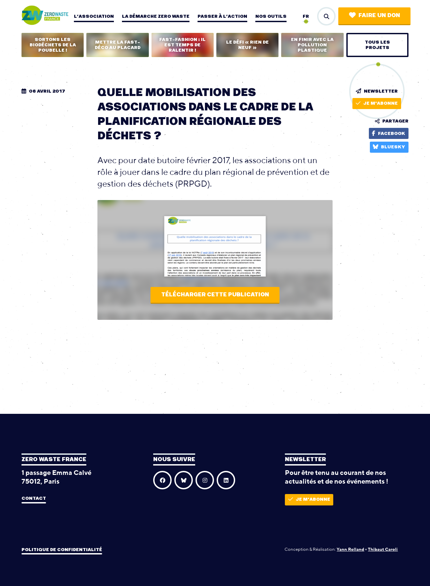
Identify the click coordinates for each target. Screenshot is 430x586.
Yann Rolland (350, 549)
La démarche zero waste (155, 16)
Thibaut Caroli (383, 549)
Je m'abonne (377, 103)
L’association (94, 16)
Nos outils (271, 16)
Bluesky (389, 147)
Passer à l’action (222, 16)
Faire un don (374, 15)
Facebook (388, 133)
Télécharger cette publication (215, 294)
